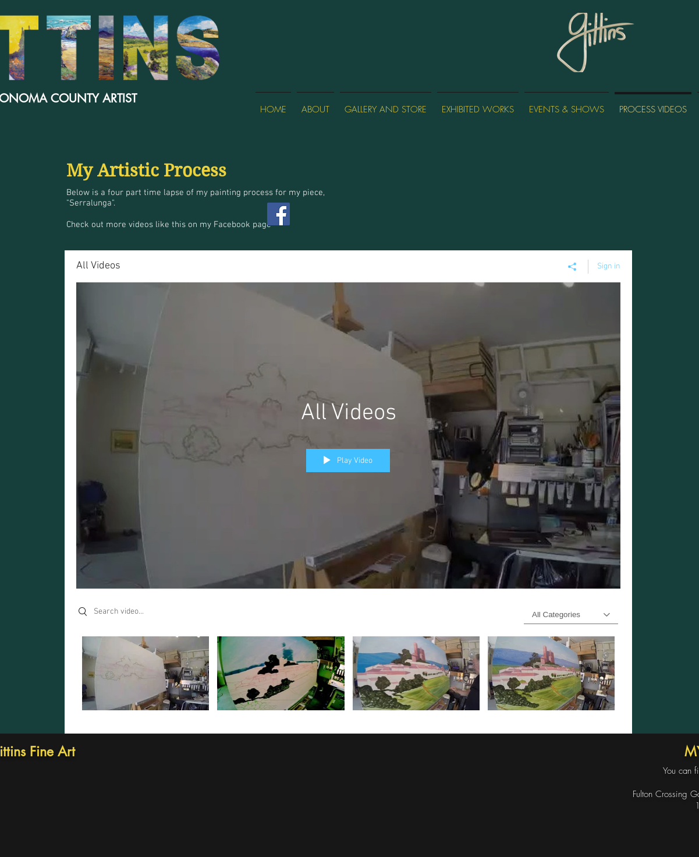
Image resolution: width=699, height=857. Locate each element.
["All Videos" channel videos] (348, 676)
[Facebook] (278, 214)
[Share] (572, 266)
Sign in (608, 266)
